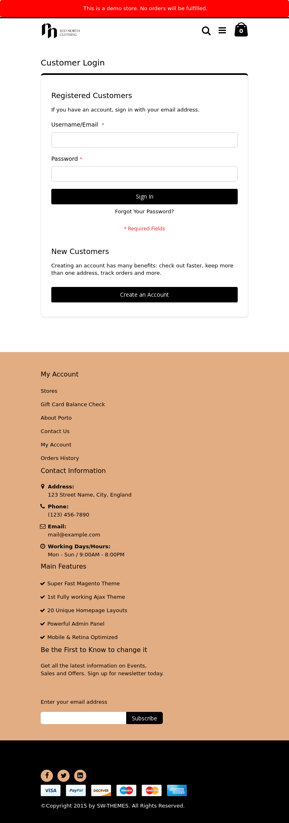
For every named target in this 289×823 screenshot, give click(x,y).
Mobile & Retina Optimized (82, 637)
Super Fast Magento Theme (83, 583)
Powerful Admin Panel (76, 624)
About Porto (56, 418)
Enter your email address (74, 702)
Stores (49, 391)
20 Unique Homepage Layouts (87, 610)
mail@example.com (74, 535)
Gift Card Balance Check (73, 404)
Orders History (60, 458)
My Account (56, 445)
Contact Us (55, 431)
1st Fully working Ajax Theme (86, 597)
